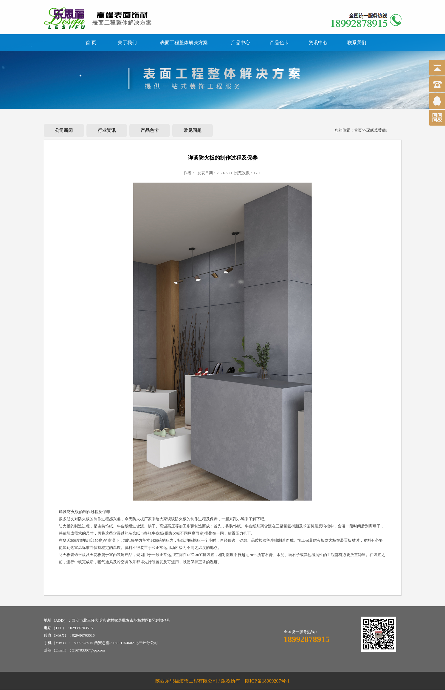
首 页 (91, 42)
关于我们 (127, 42)
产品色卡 (279, 42)
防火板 (72, 512)
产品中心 (240, 42)
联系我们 (356, 42)
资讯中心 (318, 42)
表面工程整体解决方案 (184, 42)
